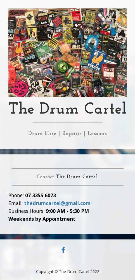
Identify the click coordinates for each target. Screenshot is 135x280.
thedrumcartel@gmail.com (57, 203)
